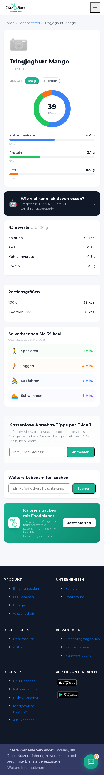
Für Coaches (23, 597)
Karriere (71, 588)
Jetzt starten (79, 523)
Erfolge (19, 605)
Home (9, 23)
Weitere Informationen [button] (25, 768)
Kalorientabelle (77, 647)
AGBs (17, 647)
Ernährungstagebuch (82, 639)
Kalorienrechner (26, 689)
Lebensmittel (29, 23)
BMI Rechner (24, 681)
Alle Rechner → (25, 720)
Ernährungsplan (26, 588)
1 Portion (50, 81)
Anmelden (81, 452)
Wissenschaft (23, 613)
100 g (32, 81)
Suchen (84, 488)
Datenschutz (23, 639)
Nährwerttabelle (78, 655)
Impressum (74, 597)
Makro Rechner (25, 697)
